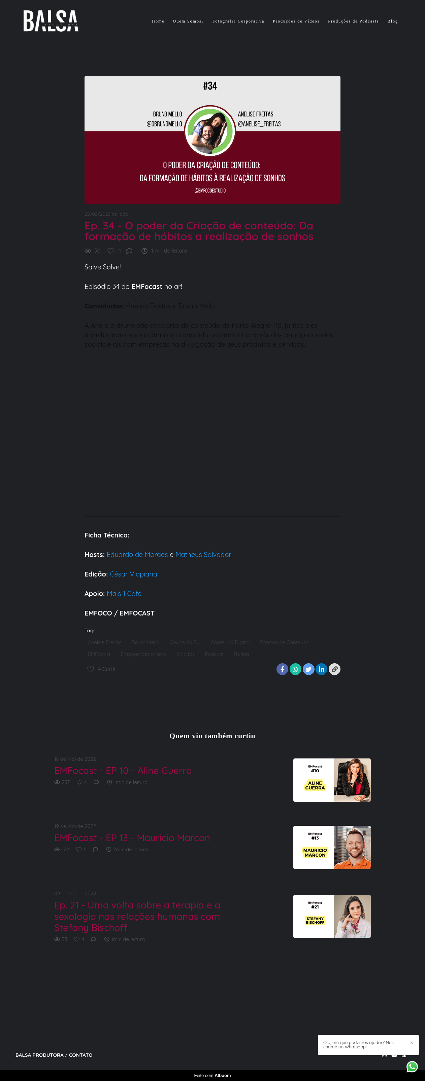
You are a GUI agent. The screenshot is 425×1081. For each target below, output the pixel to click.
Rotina (241, 654)
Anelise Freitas (105, 642)
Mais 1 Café (124, 593)
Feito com (212, 1075)
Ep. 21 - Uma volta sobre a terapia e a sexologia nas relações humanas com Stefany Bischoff (137, 916)
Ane (97, 325)
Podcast (214, 654)
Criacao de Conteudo (284, 642)
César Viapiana (133, 574)
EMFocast (99, 654)
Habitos (186, 654)
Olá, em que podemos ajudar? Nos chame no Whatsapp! (358, 1044)
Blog (393, 21)
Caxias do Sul (184, 642)
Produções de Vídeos (296, 21)
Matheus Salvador (202, 554)
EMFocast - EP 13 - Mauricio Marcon (132, 838)
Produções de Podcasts (353, 21)
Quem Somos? (188, 21)
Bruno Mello (146, 642)
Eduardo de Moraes (137, 554)
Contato (81, 1054)
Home (158, 21)
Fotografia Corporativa (238, 21)
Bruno (125, 325)
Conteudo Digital (230, 642)
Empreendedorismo (144, 654)
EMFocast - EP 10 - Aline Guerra (123, 770)
